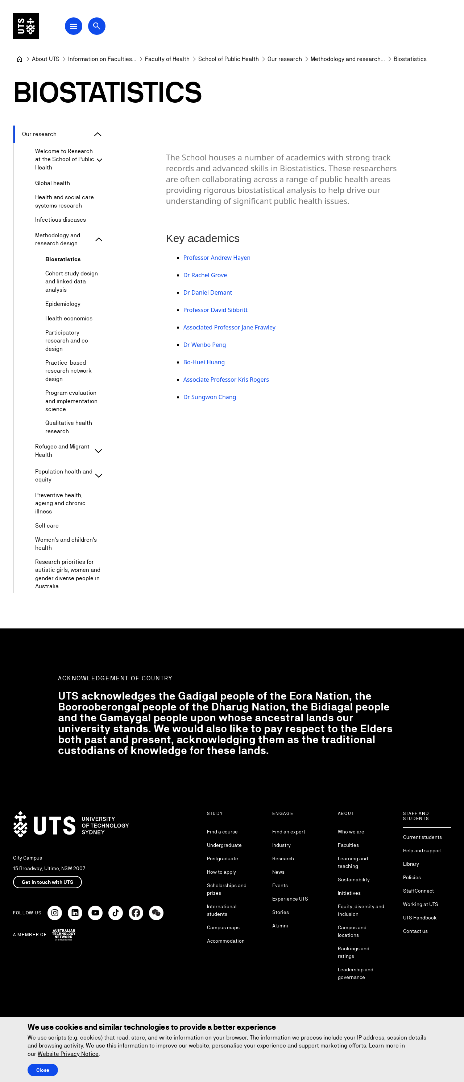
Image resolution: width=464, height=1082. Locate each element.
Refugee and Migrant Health (62, 450)
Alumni (280, 926)
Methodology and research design (57, 239)
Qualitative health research (68, 427)
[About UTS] (45, 59)
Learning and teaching (353, 862)
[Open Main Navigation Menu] (74, 26)
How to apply (221, 872)
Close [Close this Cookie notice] (42, 1070)
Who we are (351, 832)
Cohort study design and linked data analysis (71, 281)
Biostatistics (63, 259)
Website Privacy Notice (68, 1053)
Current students (422, 837)
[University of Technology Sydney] (19, 59)
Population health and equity (63, 475)
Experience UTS (290, 899)
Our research (39, 134)
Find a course (222, 832)
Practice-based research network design (68, 370)
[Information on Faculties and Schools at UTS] (102, 59)
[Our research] (285, 59)
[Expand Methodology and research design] (98, 239)
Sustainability (354, 879)
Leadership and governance (355, 973)
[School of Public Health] (228, 59)
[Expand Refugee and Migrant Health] (98, 451)
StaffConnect (418, 891)
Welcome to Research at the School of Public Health (64, 159)
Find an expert (288, 832)
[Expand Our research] (98, 134)
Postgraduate (222, 858)
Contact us (415, 931)
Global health (52, 183)
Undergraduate (224, 845)
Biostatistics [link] (410, 59)
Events (280, 885)
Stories (280, 912)
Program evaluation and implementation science (71, 401)
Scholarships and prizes (226, 889)
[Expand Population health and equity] (98, 476)
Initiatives (349, 893)
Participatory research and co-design (68, 340)
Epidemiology (62, 303)
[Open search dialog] (97, 26)
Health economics (68, 318)
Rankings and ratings (353, 952)
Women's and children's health (66, 543)
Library (411, 864)
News (278, 872)
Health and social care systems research (64, 201)
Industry (281, 845)
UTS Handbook (420, 918)
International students (221, 910)
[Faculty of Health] (167, 59)
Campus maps (223, 927)
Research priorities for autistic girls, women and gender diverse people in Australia (67, 574)
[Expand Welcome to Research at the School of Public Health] (99, 159)
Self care (47, 525)
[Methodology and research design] (348, 59)
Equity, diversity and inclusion (361, 910)
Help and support (422, 850)
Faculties (348, 845)
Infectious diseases (60, 219)
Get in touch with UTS (47, 882)
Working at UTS (420, 904)
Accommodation (226, 941)
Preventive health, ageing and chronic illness (60, 503)
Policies (412, 877)
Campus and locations (352, 931)
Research (283, 858)
